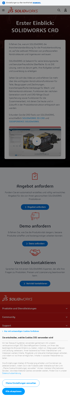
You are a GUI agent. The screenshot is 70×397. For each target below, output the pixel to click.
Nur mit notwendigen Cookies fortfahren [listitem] (21, 331)
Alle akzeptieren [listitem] (13, 391)
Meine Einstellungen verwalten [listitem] (21, 383)
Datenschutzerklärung (11, 373)
